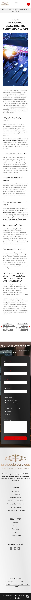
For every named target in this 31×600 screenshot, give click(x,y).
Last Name (7, 371)
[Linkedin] (19, 548)
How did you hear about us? (12, 409)
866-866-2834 (17, 578)
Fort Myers (15, 529)
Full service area (15, 535)
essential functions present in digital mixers (14, 219)
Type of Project (8, 397)
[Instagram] (15, 548)
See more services (15, 507)
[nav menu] (15, 4)
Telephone (7, 389)
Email (6, 380)
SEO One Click (16, 598)
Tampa (15, 532)
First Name (7, 362)
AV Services (15, 491)
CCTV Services (15, 494)
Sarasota (15, 526)
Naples (15, 523)
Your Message (8, 420)
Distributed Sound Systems (15, 504)
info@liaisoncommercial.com (17, 582)
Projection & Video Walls (15, 501)
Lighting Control (15, 498)
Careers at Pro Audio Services (15, 510)
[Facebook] (11, 548)
